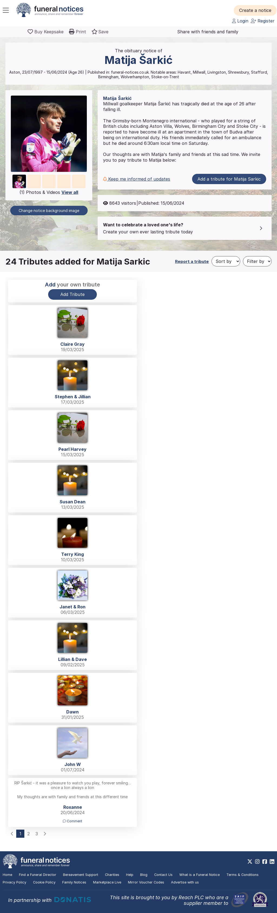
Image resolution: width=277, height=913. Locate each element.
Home (7, 875)
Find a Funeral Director (37, 875)
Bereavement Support (80, 875)
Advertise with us (185, 882)
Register (263, 21)
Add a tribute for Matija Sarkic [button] (229, 179)
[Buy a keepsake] (46, 31)
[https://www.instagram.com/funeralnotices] (257, 861)
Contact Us (163, 875)
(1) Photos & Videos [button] (48, 192)
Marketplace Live (107, 882)
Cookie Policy (44, 882)
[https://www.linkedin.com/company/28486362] (272, 861)
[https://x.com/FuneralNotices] (249, 861)
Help (129, 875)
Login (240, 21)
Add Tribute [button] (72, 294)
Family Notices (74, 882)
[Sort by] (226, 261)
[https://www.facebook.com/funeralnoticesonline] (264, 861)
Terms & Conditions (242, 875)
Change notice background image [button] (49, 210)
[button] (255, 10)
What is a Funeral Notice (199, 875)
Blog (143, 875)
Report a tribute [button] (192, 261)
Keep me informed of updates (136, 179)
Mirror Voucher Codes (146, 882)
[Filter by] (257, 261)
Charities (112, 875)
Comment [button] (72, 821)
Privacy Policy (14, 882)
